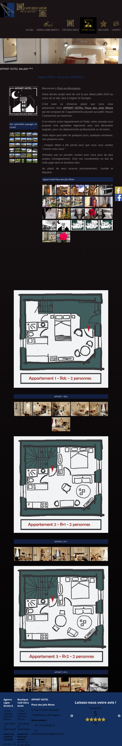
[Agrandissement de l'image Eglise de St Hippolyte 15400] (11, 135)
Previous (71, 715)
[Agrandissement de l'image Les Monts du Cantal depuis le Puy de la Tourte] (23, 141)
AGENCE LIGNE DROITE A (47, 29)
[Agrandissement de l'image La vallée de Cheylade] (23, 151)
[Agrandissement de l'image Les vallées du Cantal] (23, 156)
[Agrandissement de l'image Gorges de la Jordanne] (17, 162)
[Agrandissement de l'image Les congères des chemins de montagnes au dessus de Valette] (29, 151)
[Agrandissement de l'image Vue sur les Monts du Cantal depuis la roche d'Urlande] (34, 135)
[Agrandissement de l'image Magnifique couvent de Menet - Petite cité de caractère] (17, 151)
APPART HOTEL (88, 29)
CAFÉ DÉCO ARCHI (70, 29)
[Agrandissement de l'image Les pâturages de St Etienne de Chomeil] (17, 135)
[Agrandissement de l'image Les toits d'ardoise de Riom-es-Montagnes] (34, 146)
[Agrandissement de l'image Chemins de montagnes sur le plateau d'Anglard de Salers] (29, 156)
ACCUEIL (30, 29)
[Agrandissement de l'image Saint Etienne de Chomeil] (23, 135)
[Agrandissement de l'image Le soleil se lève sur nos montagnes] (23, 146)
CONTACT (116, 29)
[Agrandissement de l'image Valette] (34, 151)
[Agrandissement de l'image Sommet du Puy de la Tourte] (29, 146)
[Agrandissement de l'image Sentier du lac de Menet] (11, 151)
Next (119, 715)
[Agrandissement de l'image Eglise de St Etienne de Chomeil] (29, 135)
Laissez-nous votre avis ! (95, 702)
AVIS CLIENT (103, 29)
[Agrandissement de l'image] (49, 194)
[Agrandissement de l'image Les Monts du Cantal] (17, 141)
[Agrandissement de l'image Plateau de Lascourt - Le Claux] (29, 162)
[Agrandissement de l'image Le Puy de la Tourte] (29, 141)
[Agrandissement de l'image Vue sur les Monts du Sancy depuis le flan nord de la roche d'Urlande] (11, 141)
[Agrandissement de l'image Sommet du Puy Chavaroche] (17, 156)
